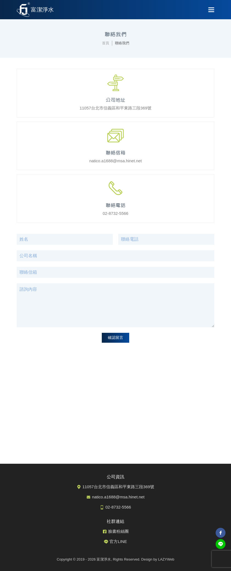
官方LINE (118, 541)
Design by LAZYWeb (157, 559)
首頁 (105, 43)
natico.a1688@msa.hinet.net (115, 155)
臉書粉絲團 (118, 531)
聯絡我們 (122, 43)
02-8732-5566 (115, 208)
